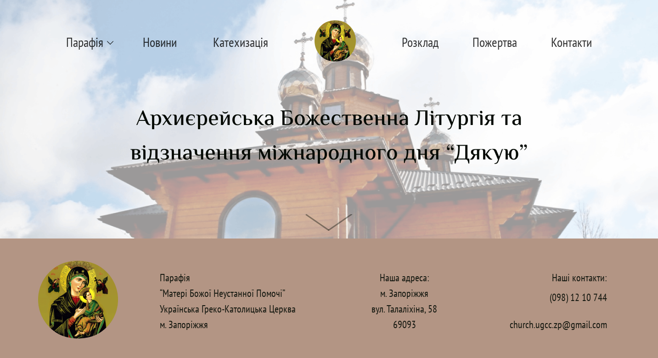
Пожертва (494, 42)
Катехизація (240, 42)
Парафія (84, 42)
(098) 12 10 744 (578, 297)
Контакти (571, 42)
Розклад (420, 42)
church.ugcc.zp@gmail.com (558, 324)
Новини (160, 42)
